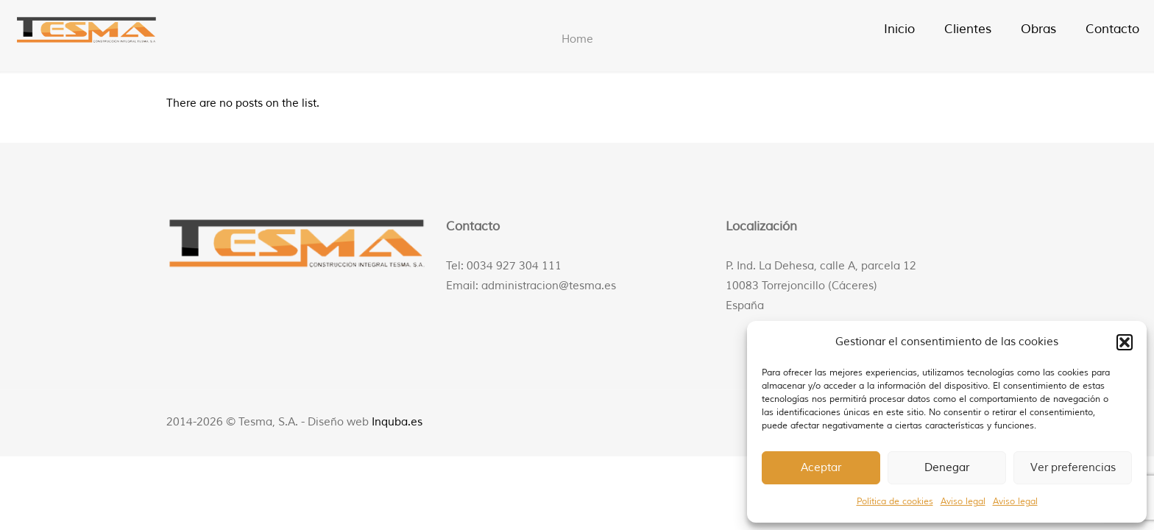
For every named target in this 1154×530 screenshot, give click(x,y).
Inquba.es (397, 422)
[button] (1124, 342)
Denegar (946, 468)
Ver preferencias (1073, 468)
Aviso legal (963, 501)
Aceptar (821, 468)
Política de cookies (895, 501)
